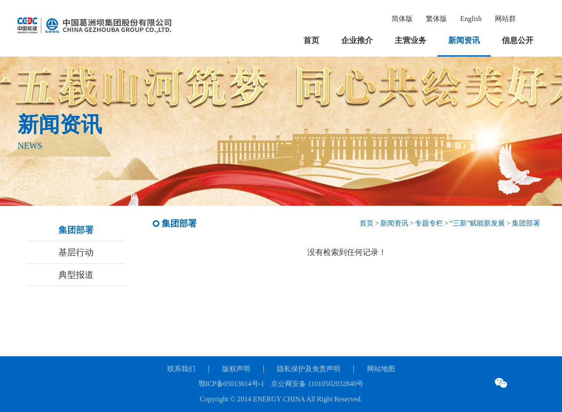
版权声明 (236, 369)
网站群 (505, 18)
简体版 (402, 18)
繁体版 (436, 18)
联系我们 (181, 369)
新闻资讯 (464, 40)
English (471, 18)
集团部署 (76, 230)
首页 (311, 40)
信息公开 (517, 40)
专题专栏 (429, 223)
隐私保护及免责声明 (308, 369)
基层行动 (76, 252)
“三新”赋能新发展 (477, 223)
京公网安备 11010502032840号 (317, 383)
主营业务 (410, 40)
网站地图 (381, 369)
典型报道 (76, 274)
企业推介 (357, 40)
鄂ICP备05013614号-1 (231, 383)
